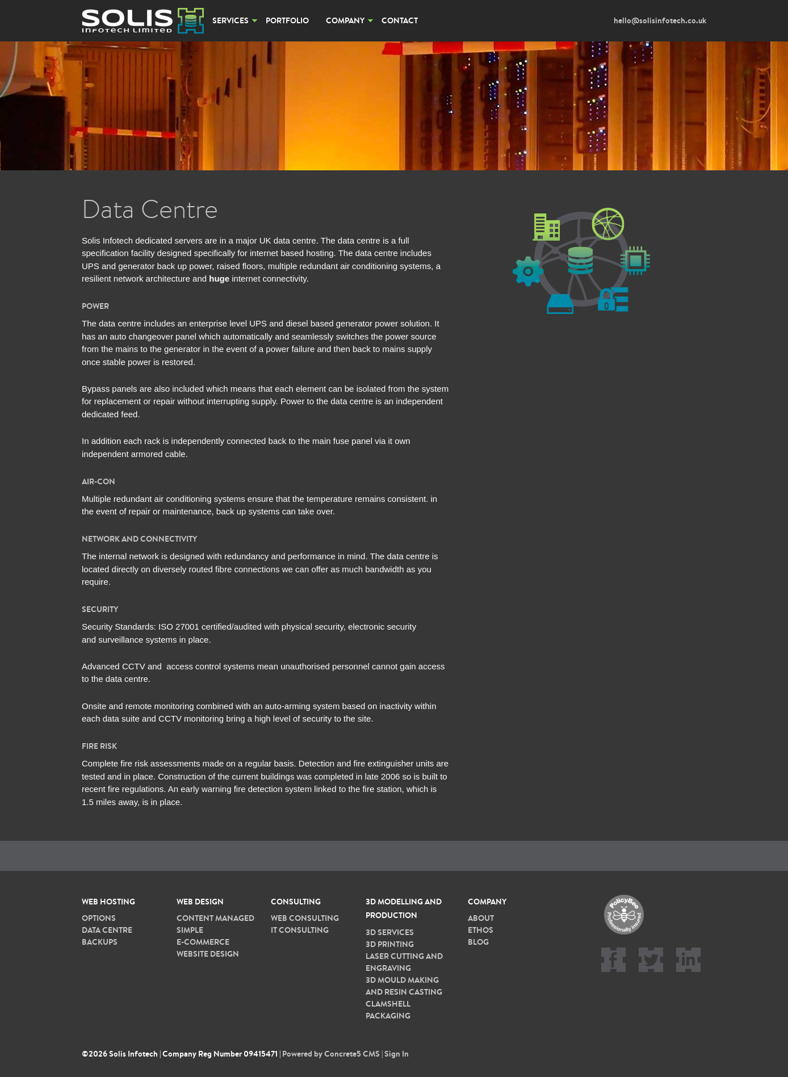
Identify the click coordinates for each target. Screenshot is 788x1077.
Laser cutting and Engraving (404, 962)
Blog (478, 942)
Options (99, 918)
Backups (100, 942)
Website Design (208, 953)
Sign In (396, 1053)
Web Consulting (305, 918)
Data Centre (107, 930)
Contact (400, 20)
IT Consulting (300, 930)
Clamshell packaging (388, 1009)
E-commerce (203, 942)
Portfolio (287, 20)
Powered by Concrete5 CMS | (333, 1053)
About (481, 918)
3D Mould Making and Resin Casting (404, 986)
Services (230, 20)
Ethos (480, 930)
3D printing (390, 944)
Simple (190, 930)
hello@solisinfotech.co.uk (660, 20)
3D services (390, 932)
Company (345, 20)
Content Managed (215, 918)
